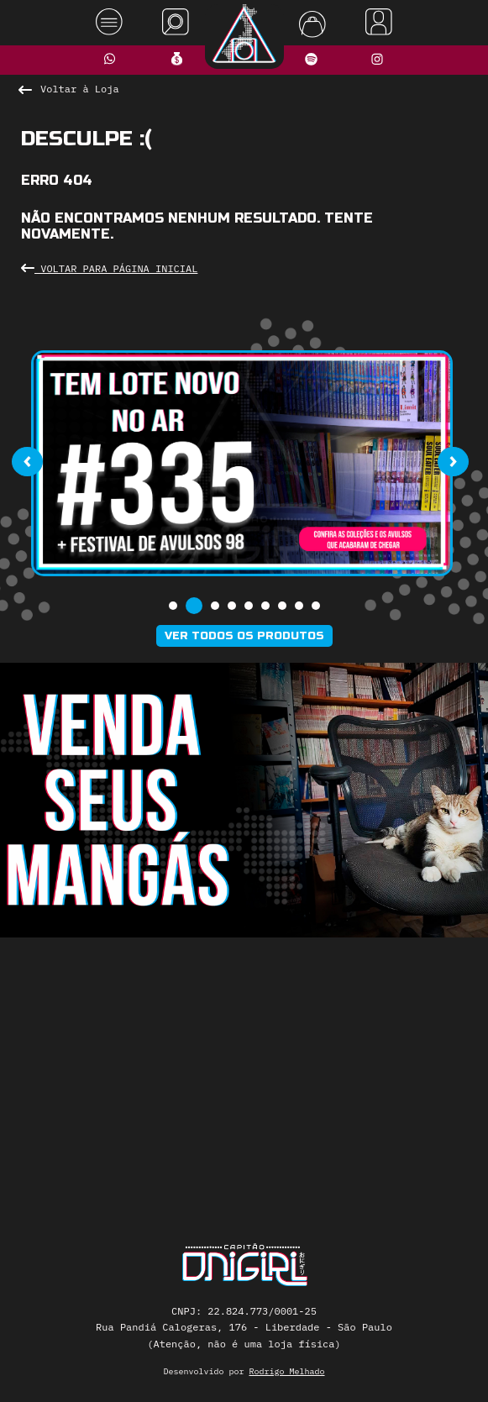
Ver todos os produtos (244, 636)
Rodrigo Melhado (287, 1371)
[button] (173, 605)
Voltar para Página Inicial (109, 268)
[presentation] (27, 462)
